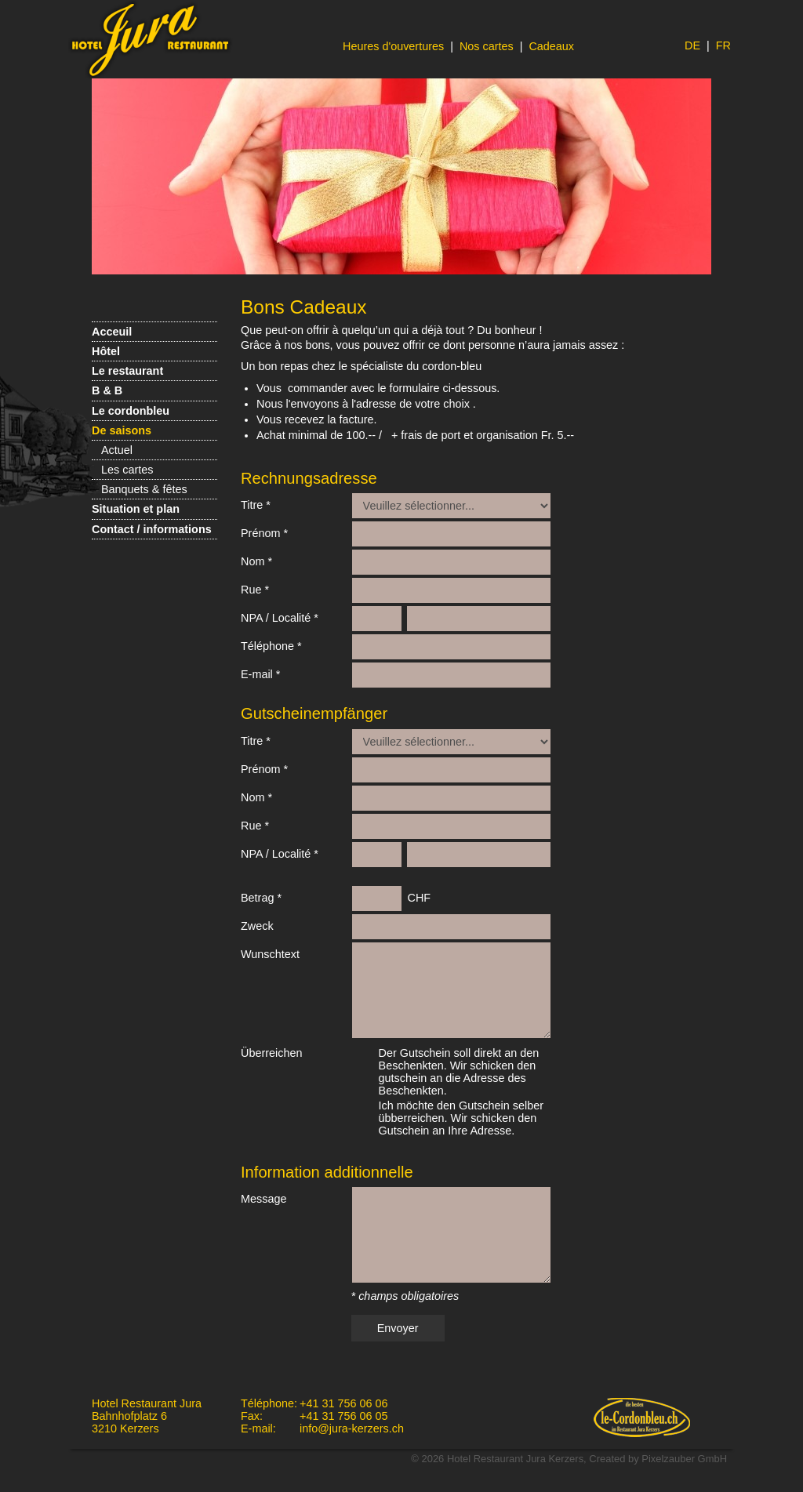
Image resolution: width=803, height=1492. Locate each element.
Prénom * (264, 533)
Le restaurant (127, 371)
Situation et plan (136, 509)
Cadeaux (551, 46)
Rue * (255, 589)
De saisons (121, 430)
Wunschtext (270, 954)
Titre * (256, 505)
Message (263, 1199)
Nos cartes (487, 46)
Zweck (257, 926)
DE (692, 45)
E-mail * (260, 674)
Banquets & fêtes (144, 489)
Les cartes (127, 469)
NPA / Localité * (279, 618)
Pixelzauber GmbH (684, 1459)
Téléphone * (271, 646)
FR (723, 45)
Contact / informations (152, 529)
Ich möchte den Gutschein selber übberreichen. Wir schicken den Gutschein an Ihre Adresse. (461, 1118)
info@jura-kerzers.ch (352, 1428)
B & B (107, 390)
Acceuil (112, 331)
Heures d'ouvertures (393, 46)
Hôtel (106, 351)
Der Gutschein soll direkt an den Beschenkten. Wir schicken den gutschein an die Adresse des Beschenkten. (459, 1072)
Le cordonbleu (130, 411)
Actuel (117, 450)
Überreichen (271, 1053)
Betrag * (261, 897)
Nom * (256, 561)
